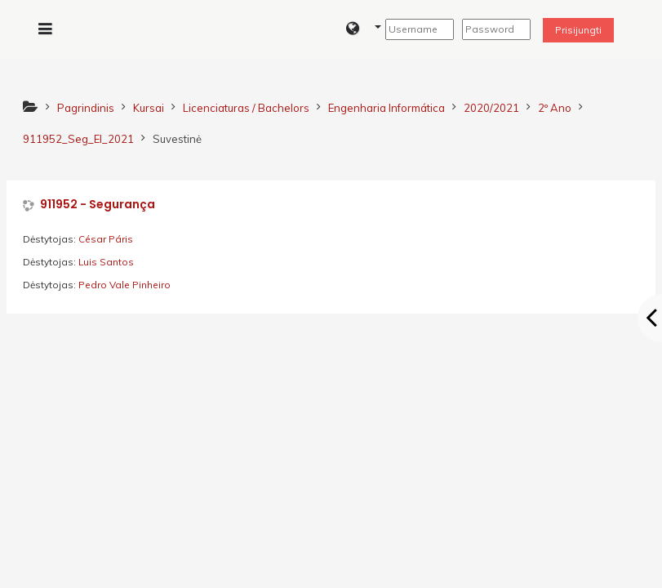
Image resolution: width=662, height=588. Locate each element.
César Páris (105, 239)
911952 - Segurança (97, 205)
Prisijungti (578, 30)
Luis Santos (106, 262)
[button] (363, 29)
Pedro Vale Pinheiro (124, 284)
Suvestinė (177, 138)
